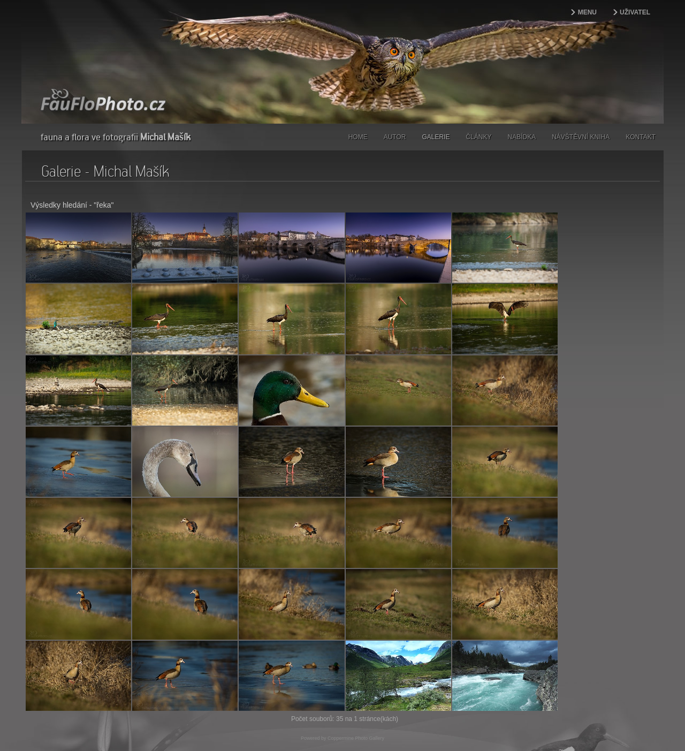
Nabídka (522, 137)
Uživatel (635, 12)
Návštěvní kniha (581, 137)
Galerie (436, 137)
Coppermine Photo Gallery (356, 663)
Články (478, 137)
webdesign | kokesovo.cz (59, 725)
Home (358, 137)
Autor (395, 137)
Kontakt (641, 137)
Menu (587, 12)
